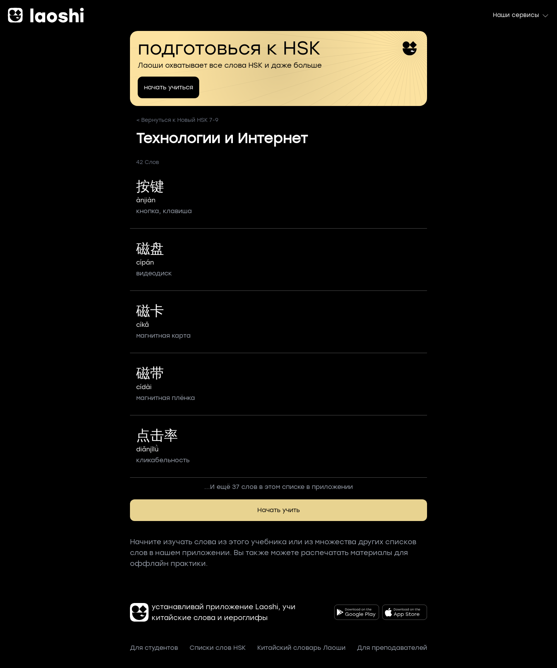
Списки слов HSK (218, 647)
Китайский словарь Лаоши (301, 647)
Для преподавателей (392, 647)
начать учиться (168, 87)
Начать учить (278, 510)
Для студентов (154, 647)
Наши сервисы (521, 15)
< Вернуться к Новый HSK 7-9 (177, 120)
